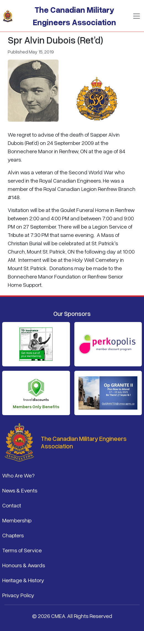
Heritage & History (23, 580)
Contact (11, 505)
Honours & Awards (23, 565)
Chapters (13, 535)
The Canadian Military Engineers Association (74, 15)
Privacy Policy (18, 595)
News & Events (19, 490)
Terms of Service (22, 550)
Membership (17, 520)
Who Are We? (18, 475)
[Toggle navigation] (136, 16)
